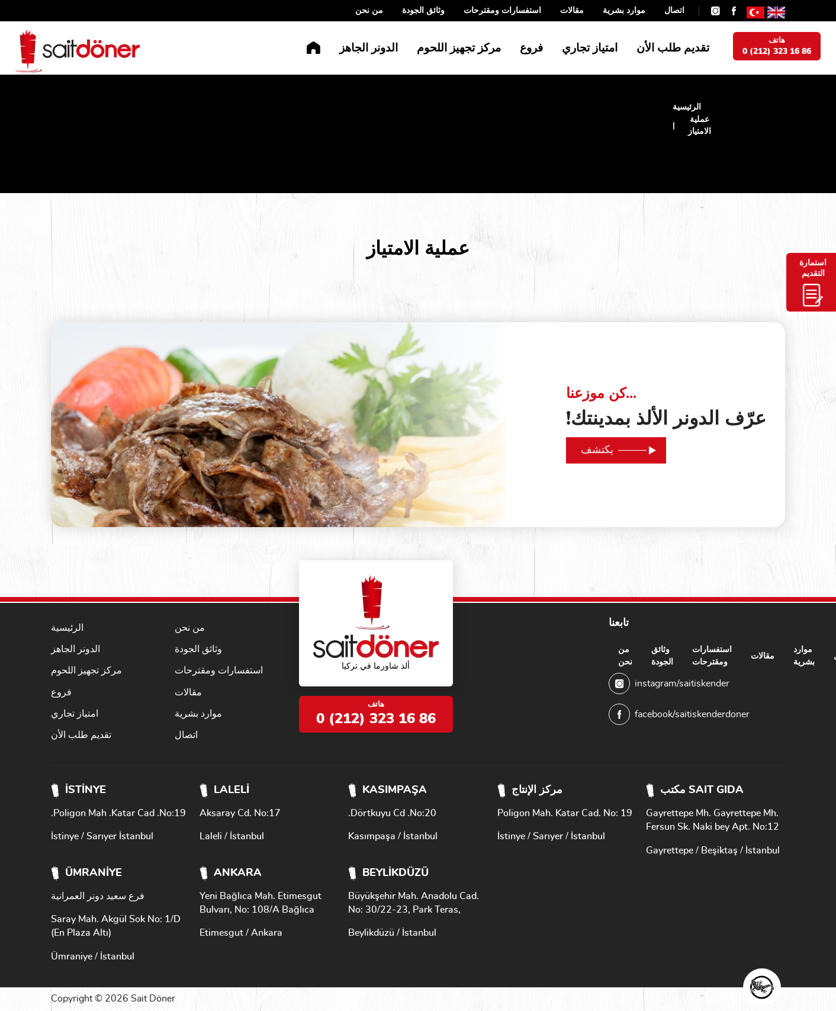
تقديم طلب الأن (672, 48)
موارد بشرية (624, 11)
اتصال (674, 11)
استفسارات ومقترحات (502, 11)
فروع (531, 48)
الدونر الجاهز (368, 48)
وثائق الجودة (423, 11)
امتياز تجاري (590, 48)
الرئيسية (687, 107)
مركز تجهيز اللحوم (459, 48)
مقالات (572, 11)
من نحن (369, 11)
